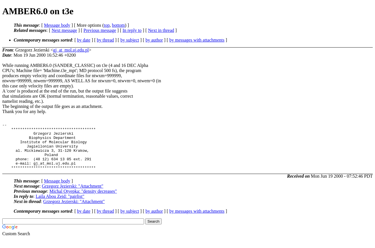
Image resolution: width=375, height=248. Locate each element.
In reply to (132, 30)
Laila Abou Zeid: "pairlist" (60, 205)
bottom (118, 25)
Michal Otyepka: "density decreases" (83, 200)
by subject (129, 40)
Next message (64, 30)
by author (154, 40)
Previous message (100, 30)
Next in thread (161, 30)
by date (83, 40)
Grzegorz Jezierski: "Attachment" (73, 195)
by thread (105, 40)
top (107, 25)
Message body (57, 25)
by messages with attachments (196, 40)
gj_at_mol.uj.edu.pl (71, 50)
